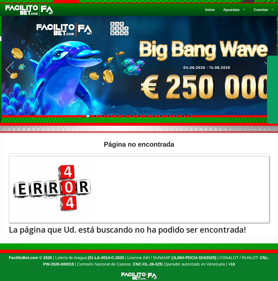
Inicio (210, 10)
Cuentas (261, 10)
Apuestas (231, 10)
